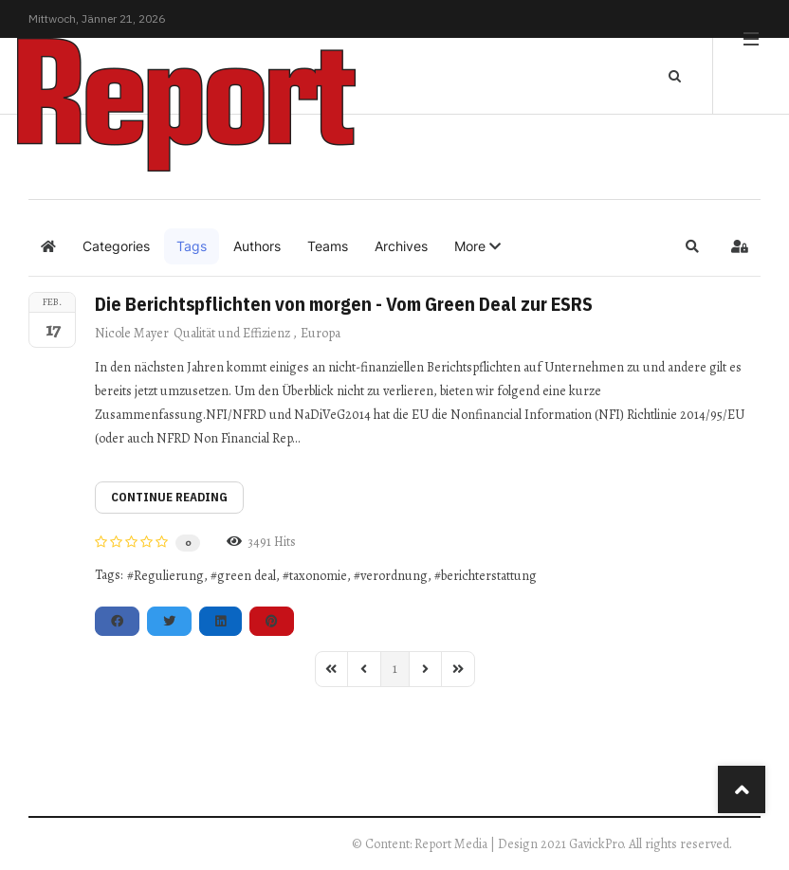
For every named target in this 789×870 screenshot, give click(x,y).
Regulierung (169, 576)
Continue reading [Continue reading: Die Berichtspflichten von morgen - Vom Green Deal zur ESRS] (169, 497)
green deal (246, 576)
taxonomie (318, 576)
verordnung (394, 576)
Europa (320, 333)
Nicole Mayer (132, 333)
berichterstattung (489, 576)
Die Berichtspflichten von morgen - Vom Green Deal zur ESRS (344, 304)
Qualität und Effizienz (232, 333)
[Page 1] (395, 669)
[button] (477, 246)
